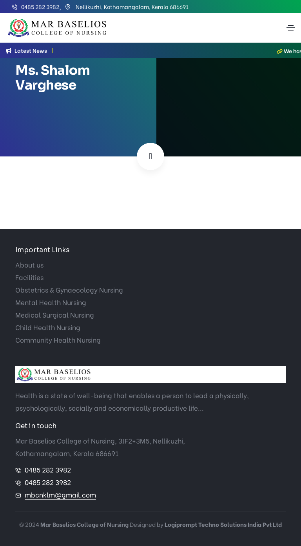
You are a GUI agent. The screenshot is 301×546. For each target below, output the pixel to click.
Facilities (29, 277)
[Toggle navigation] (290, 28)
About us (29, 264)
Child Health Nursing (47, 327)
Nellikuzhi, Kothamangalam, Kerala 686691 (131, 6)
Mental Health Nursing (50, 302)
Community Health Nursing (58, 340)
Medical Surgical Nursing (54, 315)
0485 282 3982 (40, 6)
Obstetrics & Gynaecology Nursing (69, 290)
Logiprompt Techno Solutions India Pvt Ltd (223, 524)
